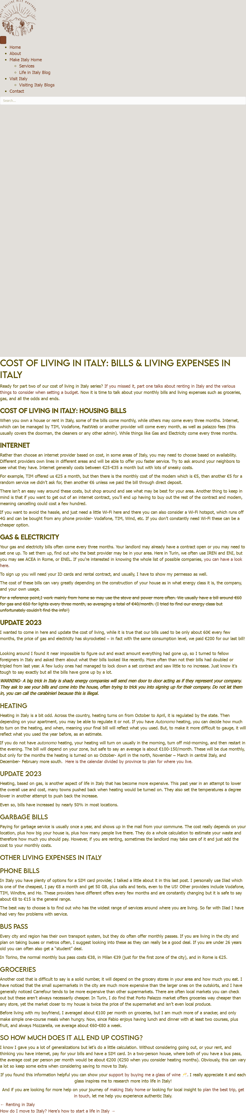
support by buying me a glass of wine (145, 1074)
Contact (17, 91)
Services (26, 65)
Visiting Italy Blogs (37, 84)
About (15, 53)
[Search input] (123, 101)
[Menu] (3, 40)
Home (15, 47)
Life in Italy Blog (34, 72)
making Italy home (127, 1089)
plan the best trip (219, 1089)
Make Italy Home (26, 59)
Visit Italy (18, 78)
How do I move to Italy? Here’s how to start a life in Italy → (57, 1111)
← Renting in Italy (17, 1104)
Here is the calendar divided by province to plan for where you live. (128, 761)
